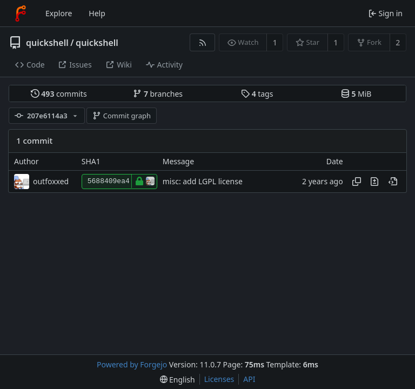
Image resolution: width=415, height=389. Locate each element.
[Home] (20, 13)
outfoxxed (51, 181)
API (249, 379)
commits (59, 94)
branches (158, 94)
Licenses (219, 379)
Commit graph (121, 115)
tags (257, 94)
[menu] (177, 379)
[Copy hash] (357, 181)
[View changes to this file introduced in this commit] (374, 181)
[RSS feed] (202, 42)
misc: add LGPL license (203, 181)
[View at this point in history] (393, 181)
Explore (58, 13)
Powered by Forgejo (132, 364)
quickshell (47, 42)
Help (97, 13)
